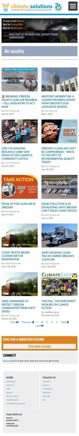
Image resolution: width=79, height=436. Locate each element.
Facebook (47, 393)
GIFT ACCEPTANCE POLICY (16, 404)
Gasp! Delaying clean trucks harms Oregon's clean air (57, 256)
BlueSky (46, 385)
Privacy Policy (12, 396)
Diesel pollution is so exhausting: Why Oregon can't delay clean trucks (59, 207)
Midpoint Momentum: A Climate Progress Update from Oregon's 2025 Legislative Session (58, 101)
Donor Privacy (12, 400)
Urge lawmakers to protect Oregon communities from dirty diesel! (19, 306)
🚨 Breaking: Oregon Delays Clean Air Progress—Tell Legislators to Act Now (19, 101)
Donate (9, 393)
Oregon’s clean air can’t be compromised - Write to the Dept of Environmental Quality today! (58, 155)
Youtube (46, 396)
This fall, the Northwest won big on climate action (58, 305)
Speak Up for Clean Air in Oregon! (19, 205)
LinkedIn (46, 382)
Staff (8, 389)
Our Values (10, 382)
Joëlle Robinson (11, 263)
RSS (44, 400)
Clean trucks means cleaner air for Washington (16, 256)
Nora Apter (50, 111)
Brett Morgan (11, 111)
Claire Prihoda (11, 163)
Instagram (47, 389)
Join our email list (10, 361)
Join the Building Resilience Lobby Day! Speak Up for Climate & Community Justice (17, 153)
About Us (10, 385)
